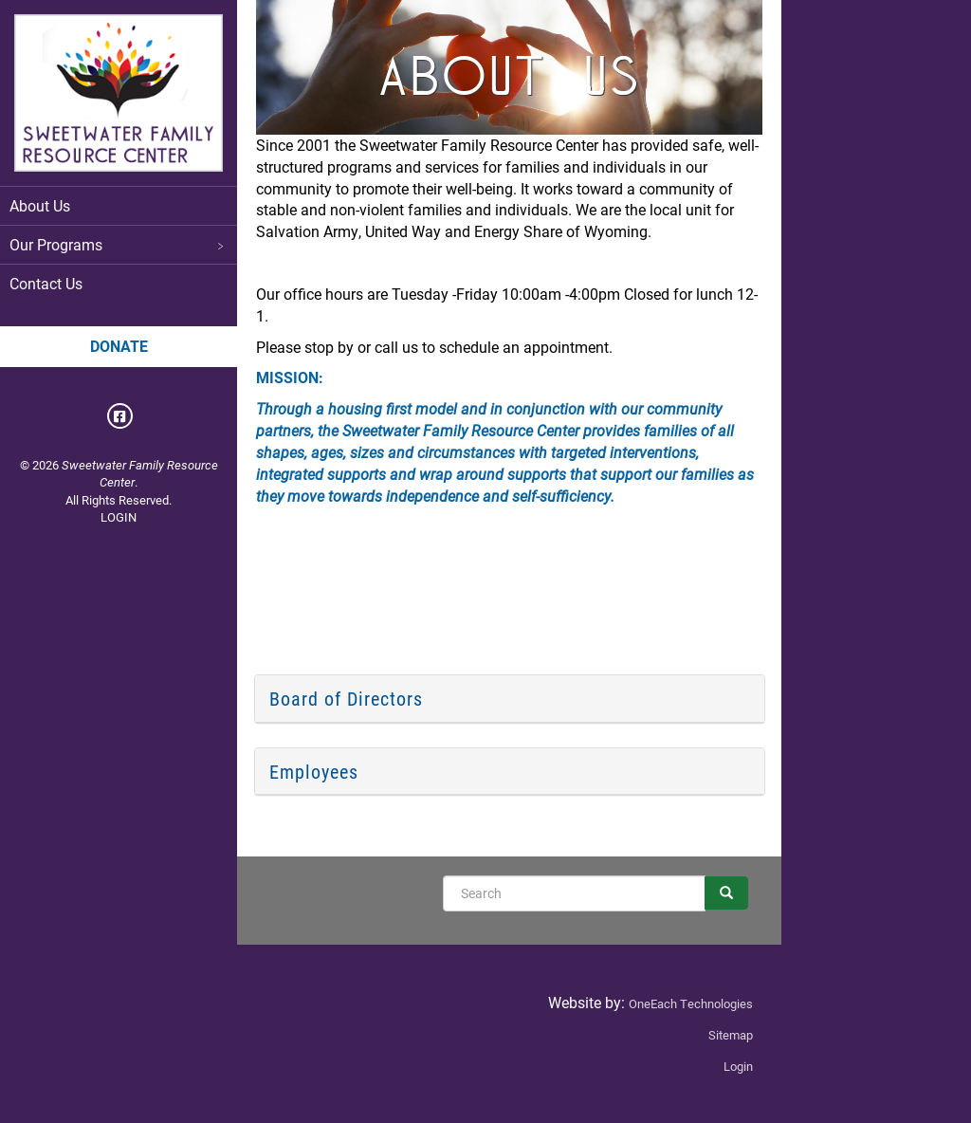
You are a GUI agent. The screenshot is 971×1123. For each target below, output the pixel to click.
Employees (313, 771)
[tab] (509, 699)
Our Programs (118, 244)
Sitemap (730, 1034)
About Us (39, 205)
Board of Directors (346, 698)
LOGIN (119, 516)
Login (738, 1066)
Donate (119, 346)
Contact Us (45, 283)
